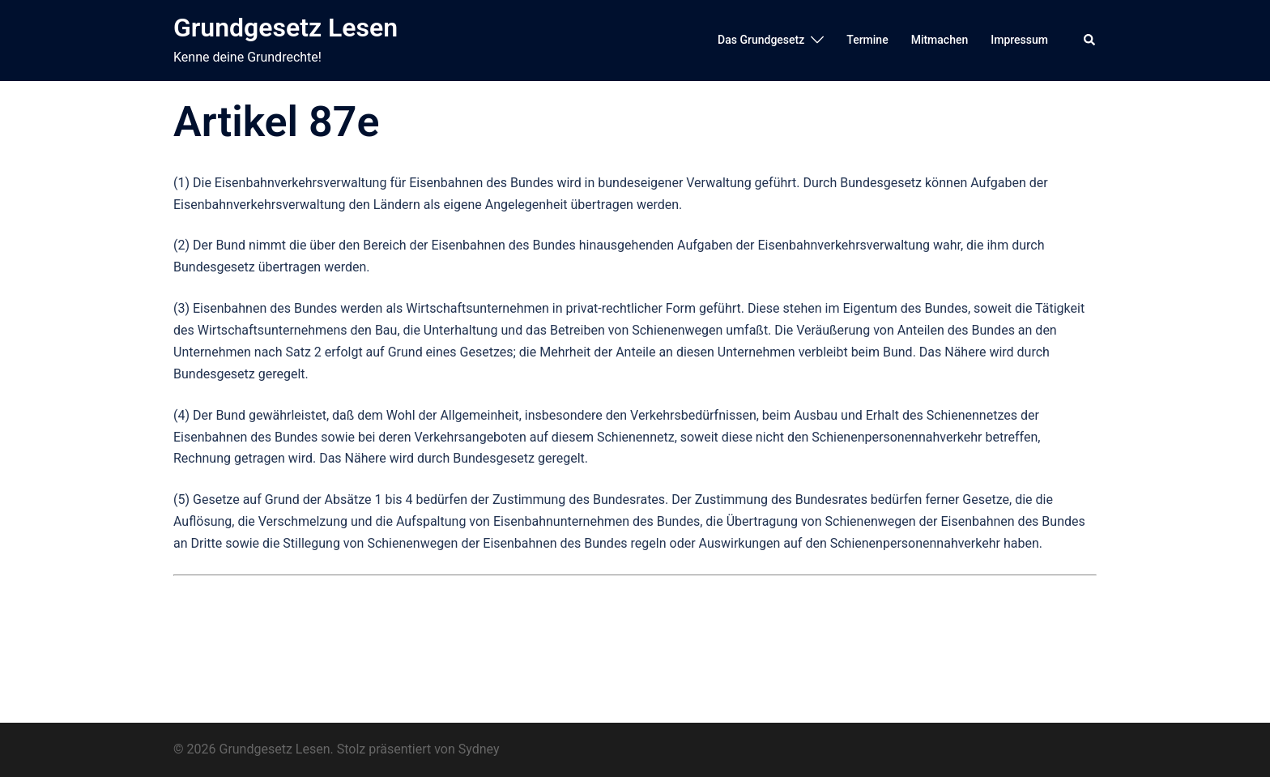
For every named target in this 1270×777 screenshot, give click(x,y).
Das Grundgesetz (761, 39)
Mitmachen (940, 39)
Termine (867, 39)
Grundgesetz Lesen (285, 27)
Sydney (479, 749)
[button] (1090, 40)
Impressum (1019, 39)
